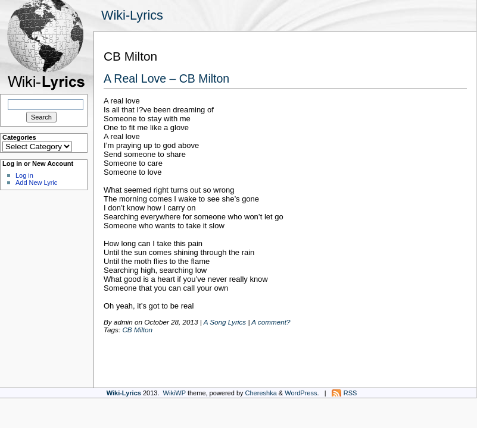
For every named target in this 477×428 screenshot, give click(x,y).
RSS (350, 392)
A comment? (270, 322)
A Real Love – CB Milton (166, 78)
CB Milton (137, 329)
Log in (24, 175)
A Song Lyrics (225, 322)
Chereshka (261, 392)
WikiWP (174, 392)
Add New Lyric (36, 182)
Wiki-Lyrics (132, 15)
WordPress (301, 392)
